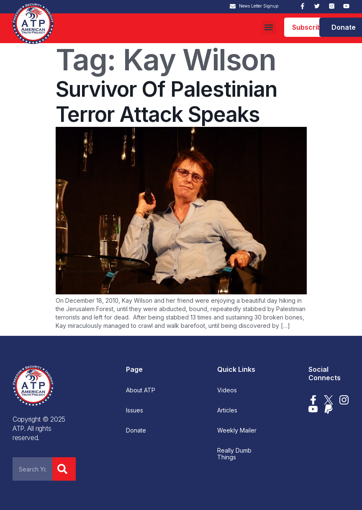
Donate (136, 430)
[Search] (64, 469)
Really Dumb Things (234, 454)
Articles (227, 410)
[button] (269, 27)
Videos (227, 390)
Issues (134, 410)
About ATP (140, 390)
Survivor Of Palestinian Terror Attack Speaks (166, 102)
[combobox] (32, 469)
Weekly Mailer (237, 430)
